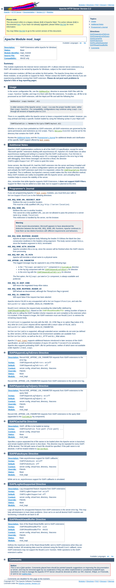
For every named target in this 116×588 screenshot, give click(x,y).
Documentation (28, 12)
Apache (7, 12)
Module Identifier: (12, 53)
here (19, 24)
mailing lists (26, 574)
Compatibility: (10, 58)
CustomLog (66, 267)
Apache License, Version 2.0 (29, 583)
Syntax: (11, 363)
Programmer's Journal (99, 27)
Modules (82, 5)
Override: (12, 371)
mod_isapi (45, 140)
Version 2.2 (41, 12)
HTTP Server (16, 12)
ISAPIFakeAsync (96, 41)
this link (63, 24)
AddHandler (44, 91)
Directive (44, 353)
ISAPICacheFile (96, 39)
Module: (11, 376)
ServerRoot (42, 449)
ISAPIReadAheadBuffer (99, 45)
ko (84, 43)
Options (58, 131)
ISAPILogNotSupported (99, 43)
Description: (9, 47)
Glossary (103, 5)
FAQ (97, 5)
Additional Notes (97, 24)
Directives (90, 5)
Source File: (9, 56)
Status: (7, 50)
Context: (12, 368)
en (80, 43)
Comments (95, 48)
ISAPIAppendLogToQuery (99, 36)
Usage (93, 21)
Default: (11, 365)
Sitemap (111, 5)
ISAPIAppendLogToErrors (99, 34)
